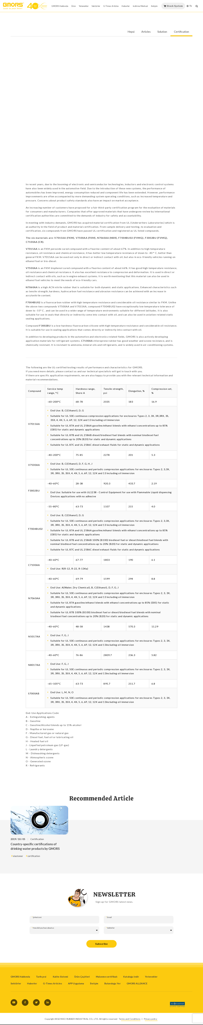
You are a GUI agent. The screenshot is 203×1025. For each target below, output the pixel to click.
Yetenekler (151, 976)
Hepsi (131, 31)
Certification (181, 31)
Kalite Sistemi (60, 976)
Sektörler (16, 983)
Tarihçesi (41, 976)
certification (34, 856)
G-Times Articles (52, 983)
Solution (162, 31)
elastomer (18, 856)
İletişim (94, 983)
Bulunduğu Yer (112, 983)
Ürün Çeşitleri (82, 976)
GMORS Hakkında (20, 976)
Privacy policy (150, 1019)
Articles (146, 31)
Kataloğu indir (131, 976)
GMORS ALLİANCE (137, 983)
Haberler (32, 983)
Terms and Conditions (129, 1019)
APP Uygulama (76, 983)
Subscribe (101, 943)
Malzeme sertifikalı (106, 976)
